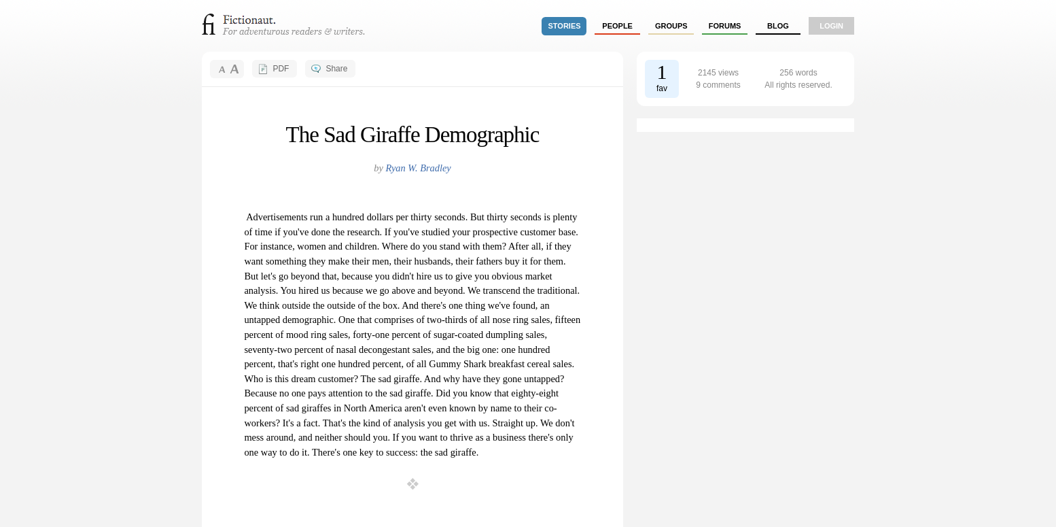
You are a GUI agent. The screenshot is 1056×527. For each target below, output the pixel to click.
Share (336, 68)
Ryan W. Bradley (418, 168)
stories (564, 26)
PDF (280, 68)
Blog (778, 26)
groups (671, 26)
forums (725, 26)
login (831, 26)
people (617, 26)
